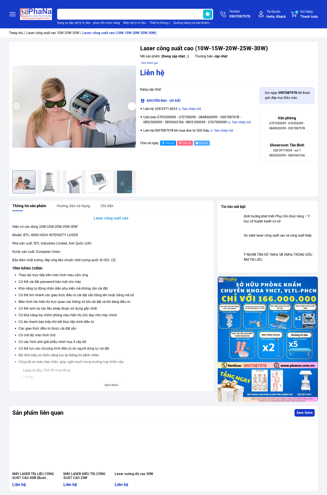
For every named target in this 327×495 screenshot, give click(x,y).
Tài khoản (276, 14)
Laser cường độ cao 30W (134, 474)
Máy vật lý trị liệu (134, 23)
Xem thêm (305, 413)
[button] (132, 106)
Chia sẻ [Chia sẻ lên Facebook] (167, 143)
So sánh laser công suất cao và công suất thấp (278, 235)
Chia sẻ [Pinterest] (184, 143)
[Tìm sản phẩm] (135, 14)
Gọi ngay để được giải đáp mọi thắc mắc (287, 95)
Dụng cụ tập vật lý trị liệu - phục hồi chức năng (88, 23)
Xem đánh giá (149, 62)
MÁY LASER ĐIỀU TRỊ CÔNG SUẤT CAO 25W (84, 476)
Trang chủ (16, 33)
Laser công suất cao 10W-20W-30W (52, 33)
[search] (207, 14)
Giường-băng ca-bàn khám (191, 23)
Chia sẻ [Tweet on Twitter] (201, 143)
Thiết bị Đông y (159, 23)
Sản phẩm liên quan (37, 412)
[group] (74, 107)
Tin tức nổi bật (233, 206)
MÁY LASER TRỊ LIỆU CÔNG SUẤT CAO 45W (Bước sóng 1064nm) (33, 478)
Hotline (239, 14)
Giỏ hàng (306, 14)
